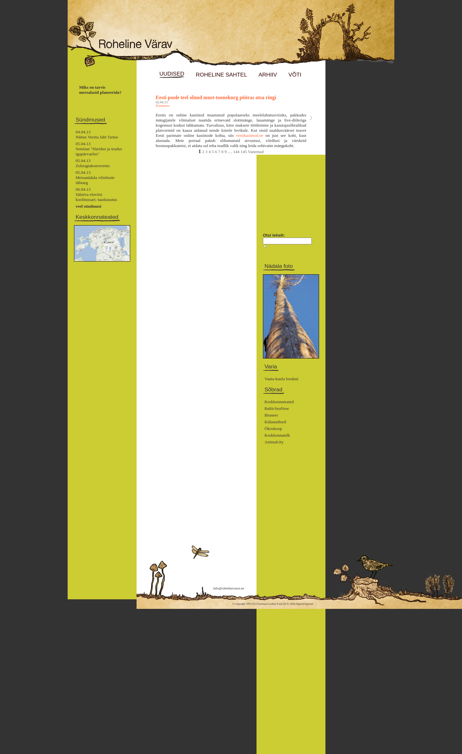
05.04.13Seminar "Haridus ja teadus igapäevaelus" (99, 148)
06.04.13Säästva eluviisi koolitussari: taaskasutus (96, 194)
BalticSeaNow (277, 408)
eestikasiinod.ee (249, 135)
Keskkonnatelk (277, 435)
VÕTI (294, 74)
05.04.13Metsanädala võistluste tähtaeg (95, 177)
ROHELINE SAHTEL (221, 74)
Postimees (162, 105)
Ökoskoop (273, 428)
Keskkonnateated (279, 401)
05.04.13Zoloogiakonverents (93, 163)
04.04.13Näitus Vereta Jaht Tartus (97, 134)
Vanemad (256, 151)
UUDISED (171, 73)
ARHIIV (267, 74)
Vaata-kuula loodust (281, 378)
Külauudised (275, 421)
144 (236, 151)
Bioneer (271, 415)
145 (244, 151)
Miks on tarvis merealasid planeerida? (100, 90)
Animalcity (274, 442)
